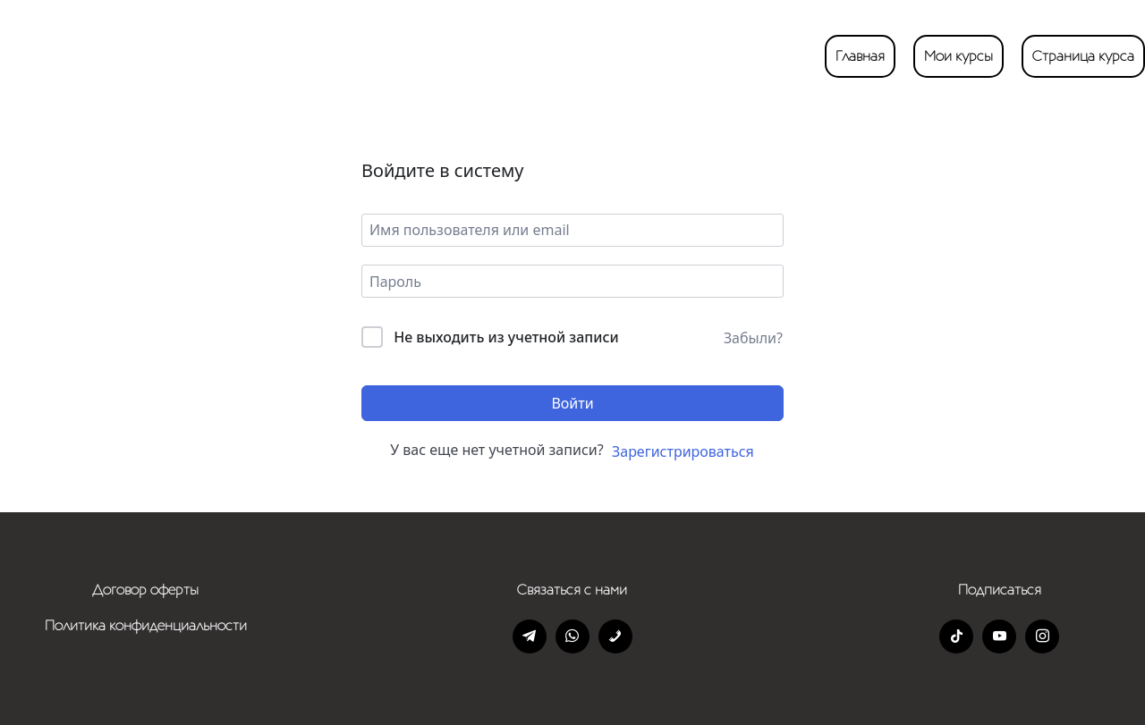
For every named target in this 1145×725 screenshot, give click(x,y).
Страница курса (1083, 56)
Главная (860, 56)
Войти (572, 403)
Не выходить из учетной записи (506, 337)
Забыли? (753, 338)
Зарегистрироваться (683, 451)
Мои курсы (958, 56)
